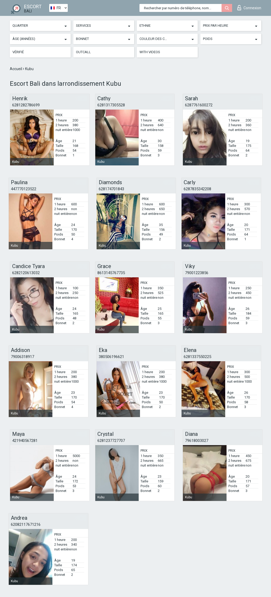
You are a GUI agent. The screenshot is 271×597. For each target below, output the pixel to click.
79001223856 (196, 272)
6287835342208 (197, 189)
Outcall (83, 52)
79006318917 (22, 356)
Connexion (249, 8)
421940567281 (25, 440)
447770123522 (23, 189)
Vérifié (18, 52)
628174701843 (111, 189)
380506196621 (111, 356)
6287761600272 (199, 105)
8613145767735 (111, 272)
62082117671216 (25, 524)
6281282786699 (26, 105)
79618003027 (196, 440)
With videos (149, 52)
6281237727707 (111, 440)
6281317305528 (111, 105)
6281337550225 (197, 356)
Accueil (16, 69)
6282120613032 (26, 272)
